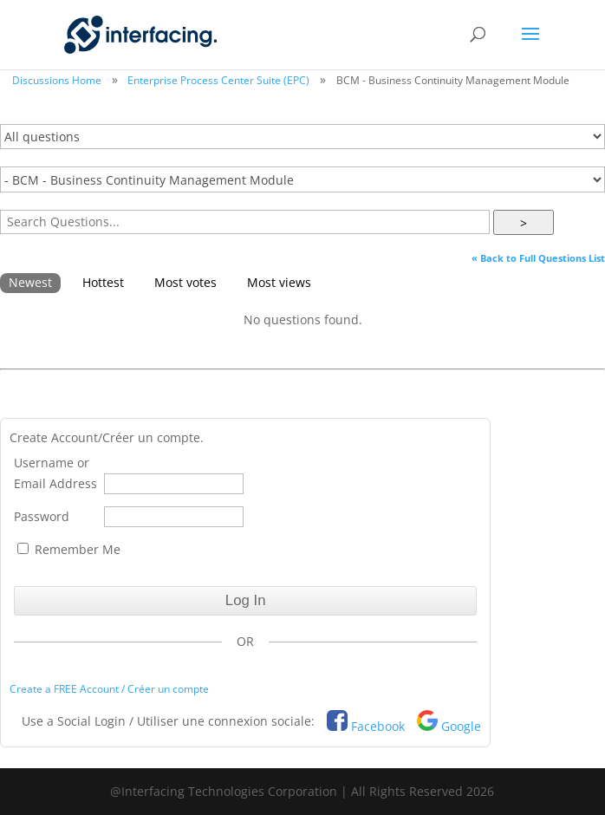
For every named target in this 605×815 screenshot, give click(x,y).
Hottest (103, 282)
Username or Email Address (55, 473)
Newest (30, 282)
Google (461, 726)
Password (41, 516)
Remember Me (68, 549)
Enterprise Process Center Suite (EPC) (218, 80)
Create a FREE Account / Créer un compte (109, 688)
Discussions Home (56, 80)
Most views (279, 282)
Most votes (185, 282)
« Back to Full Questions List (538, 257)
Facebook (378, 726)
